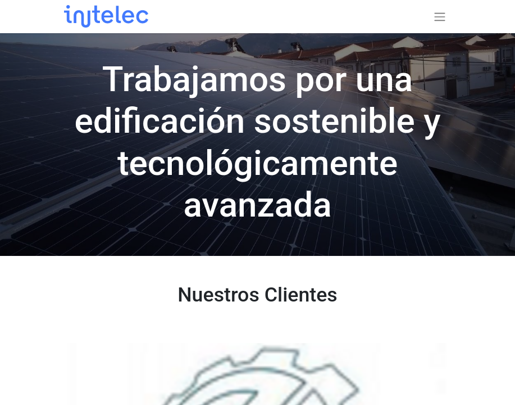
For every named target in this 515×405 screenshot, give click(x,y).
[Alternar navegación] (440, 16)
